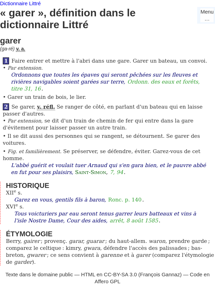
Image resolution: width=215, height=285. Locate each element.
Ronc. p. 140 (125, 200)
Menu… (207, 15)
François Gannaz (160, 274)
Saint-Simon (90, 172)
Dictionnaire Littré (20, 3)
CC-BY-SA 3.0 (120, 274)
